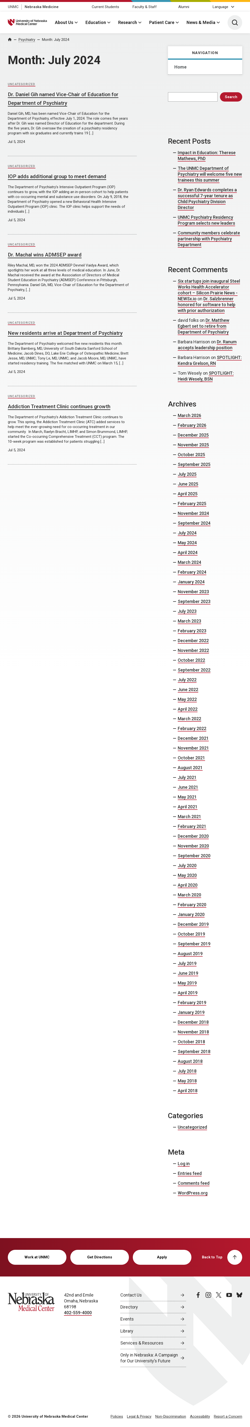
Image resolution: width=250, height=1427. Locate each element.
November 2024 (193, 513)
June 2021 (188, 787)
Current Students (105, 7)
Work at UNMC (37, 1257)
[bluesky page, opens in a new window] (239, 1329)
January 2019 (191, 1012)
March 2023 (189, 621)
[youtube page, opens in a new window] (229, 1329)
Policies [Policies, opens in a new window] (117, 1416)
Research (127, 22)
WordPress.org (193, 1192)
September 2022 (194, 670)
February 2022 (192, 728)
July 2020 (187, 865)
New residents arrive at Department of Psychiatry (65, 333)
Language (220, 7)
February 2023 (192, 630)
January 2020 (191, 914)
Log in (184, 1163)
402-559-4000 (78, 1312)
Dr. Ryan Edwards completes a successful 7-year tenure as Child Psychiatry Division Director (207, 198)
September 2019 (194, 943)
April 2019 (188, 992)
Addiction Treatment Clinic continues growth (59, 406)
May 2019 (187, 983)
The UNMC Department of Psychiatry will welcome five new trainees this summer (210, 174)
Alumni (183, 7)
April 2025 (188, 493)
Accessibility (200, 1416)
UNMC (13, 7)
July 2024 (187, 532)
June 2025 (188, 484)
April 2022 (188, 709)
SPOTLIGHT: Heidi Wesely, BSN (206, 376)
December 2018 (193, 1022)
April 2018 (188, 1090)
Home (180, 67)
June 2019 (188, 973)
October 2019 (191, 934)
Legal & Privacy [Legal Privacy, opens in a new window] (139, 1416)
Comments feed (193, 1183)
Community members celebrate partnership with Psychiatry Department (209, 238)
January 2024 (191, 581)
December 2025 (193, 435)
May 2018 (187, 1080)
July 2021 (187, 777)
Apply (162, 1257)
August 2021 (190, 767)
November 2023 (193, 591)
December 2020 (193, 836)
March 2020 (189, 894)
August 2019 (190, 953)
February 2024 (192, 572)
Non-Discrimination (170, 1416)
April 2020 (188, 885)
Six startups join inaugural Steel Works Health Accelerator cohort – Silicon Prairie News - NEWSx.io (209, 289)
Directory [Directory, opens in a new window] (129, 1307)
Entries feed (190, 1173)
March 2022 (189, 718)
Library (126, 1331)
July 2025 (187, 474)
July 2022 (187, 679)
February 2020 (192, 904)
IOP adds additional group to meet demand (57, 176)
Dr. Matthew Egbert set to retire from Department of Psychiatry (203, 326)
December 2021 (193, 738)
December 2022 (193, 640)
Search (231, 97)
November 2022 (193, 650)
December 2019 (193, 924)
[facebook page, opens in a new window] (198, 1329)
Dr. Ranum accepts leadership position (207, 344)
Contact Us (131, 1295)
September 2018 (194, 1051)
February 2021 (192, 826)
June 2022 (188, 689)
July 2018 (187, 1071)
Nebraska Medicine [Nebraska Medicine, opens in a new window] (42, 7)
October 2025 (191, 454)
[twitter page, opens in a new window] (218, 1329)
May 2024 (187, 542)
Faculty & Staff (145, 7)
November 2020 (193, 845)
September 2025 (194, 464)
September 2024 (194, 523)
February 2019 (192, 1002)
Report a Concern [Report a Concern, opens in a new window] (228, 1416)
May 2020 (187, 875)
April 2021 (188, 806)
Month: (55, 39)
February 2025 (192, 503)
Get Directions (99, 1257)
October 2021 (191, 757)
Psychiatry (27, 39)
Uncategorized (21, 84)
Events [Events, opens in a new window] (127, 1319)
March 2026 (189, 415)
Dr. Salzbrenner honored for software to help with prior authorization (206, 304)
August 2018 (190, 1061)
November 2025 (193, 444)
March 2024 (189, 562)
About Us (64, 22)
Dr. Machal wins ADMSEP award (45, 255)
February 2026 (192, 425)
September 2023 (194, 601)
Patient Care (161, 22)
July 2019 (187, 963)
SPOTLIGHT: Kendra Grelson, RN (210, 360)
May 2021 (187, 797)
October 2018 (191, 1041)
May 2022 (187, 699)
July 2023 (187, 611)
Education (95, 22)
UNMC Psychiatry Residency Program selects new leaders (206, 220)
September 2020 (194, 855)
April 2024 (188, 552)
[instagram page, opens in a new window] (208, 1329)
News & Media (201, 22)
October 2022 (191, 660)
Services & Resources (141, 1343)
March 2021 (189, 816)
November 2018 (193, 1031)
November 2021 (193, 748)
